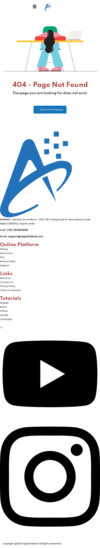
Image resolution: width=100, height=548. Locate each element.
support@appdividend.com (25, 236)
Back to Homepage (50, 109)
